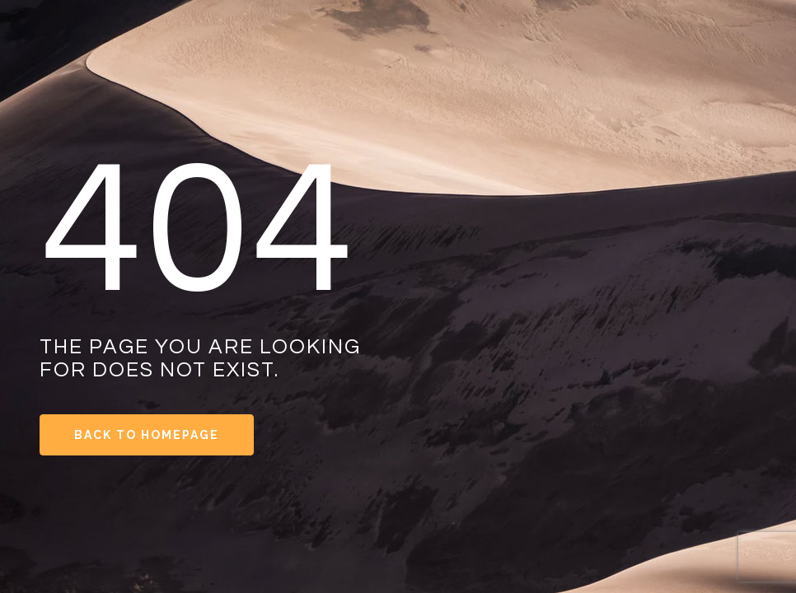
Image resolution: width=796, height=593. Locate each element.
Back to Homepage (146, 434)
